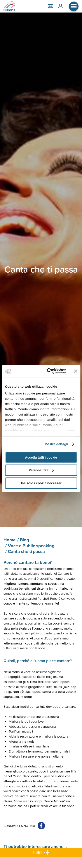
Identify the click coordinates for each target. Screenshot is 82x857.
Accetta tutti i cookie (41, 457)
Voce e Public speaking (31, 546)
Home (9, 540)
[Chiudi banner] (75, 371)
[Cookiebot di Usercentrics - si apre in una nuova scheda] (49, 371)
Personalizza (41, 470)
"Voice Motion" (54, 801)
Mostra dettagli (56, 444)
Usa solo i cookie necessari (41, 483)
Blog (24, 540)
